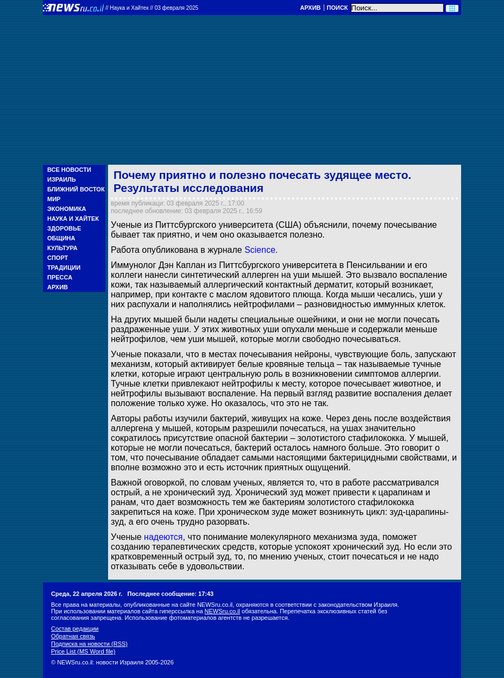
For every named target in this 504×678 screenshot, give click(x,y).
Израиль (61, 179)
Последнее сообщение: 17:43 (171, 593)
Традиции (63, 267)
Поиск (337, 7)
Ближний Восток (76, 189)
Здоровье (64, 228)
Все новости (69, 169)
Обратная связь (73, 636)
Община (61, 238)
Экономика (66, 209)
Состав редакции (74, 628)
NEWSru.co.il (222, 611)
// (151, 8)
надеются (163, 537)
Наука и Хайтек (73, 218)
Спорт (57, 257)
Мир (53, 199)
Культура (62, 248)
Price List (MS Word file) (83, 651)
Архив (310, 7)
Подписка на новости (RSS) (89, 643)
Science (259, 249)
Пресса (59, 277)
